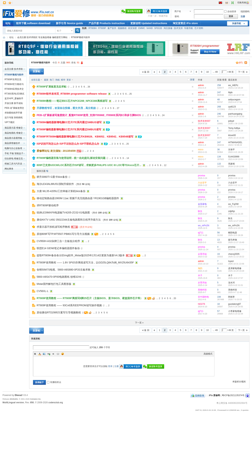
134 (219, 156)
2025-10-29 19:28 (236, 271)
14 (128, 158)
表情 (62, 354)
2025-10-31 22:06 (236, 264)
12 (165, 165)
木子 (200, 275)
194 (219, 297)
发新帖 (36, 71)
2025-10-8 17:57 (235, 278)
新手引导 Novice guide (69, 23)
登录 (110, 366)
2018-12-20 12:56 (236, 166)
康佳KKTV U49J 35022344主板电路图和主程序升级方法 (69, 219)
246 (219, 114)
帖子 (59, 30)
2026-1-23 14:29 (235, 131)
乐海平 (231, 149)
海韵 (200, 268)
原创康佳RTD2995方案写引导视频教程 (59, 312)
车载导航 (188, 28)
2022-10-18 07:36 (236, 95)
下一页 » (139, 322)
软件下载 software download (33, 23)
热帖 (57, 80)
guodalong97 (234, 304)
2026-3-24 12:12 (235, 178)
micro (200, 149)
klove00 (232, 135)
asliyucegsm (234, 99)
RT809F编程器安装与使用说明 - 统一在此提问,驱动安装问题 (71, 158)
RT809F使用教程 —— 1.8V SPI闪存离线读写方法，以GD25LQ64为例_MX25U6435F (85, 262)
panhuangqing (235, 114)
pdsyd (231, 121)
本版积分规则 (239, 381)
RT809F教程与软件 (80, 37)
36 (218, 149)
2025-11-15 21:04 (236, 249)
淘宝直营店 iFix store (185, 23)
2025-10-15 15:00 (236, 138)
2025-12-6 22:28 (235, 228)
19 (218, 254)
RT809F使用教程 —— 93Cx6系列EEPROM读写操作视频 (69, 305)
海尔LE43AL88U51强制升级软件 (55, 183)
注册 (243, 16)
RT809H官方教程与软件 (14, 85)
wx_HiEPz (233, 85)
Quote (53, 354)
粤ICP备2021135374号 (233, 395)
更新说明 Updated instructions (148, 23)
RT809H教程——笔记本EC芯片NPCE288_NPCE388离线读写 (72, 100)
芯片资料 (198, 28)
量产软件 (111, 28)
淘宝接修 (168, 28)
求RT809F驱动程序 (48, 205)
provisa (201, 175)
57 (218, 311)
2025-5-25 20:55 (235, 306)
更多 (69, 80)
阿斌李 (231, 297)
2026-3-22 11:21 (235, 185)
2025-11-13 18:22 (236, 257)
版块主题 (41, 171)
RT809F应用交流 (13, 79)
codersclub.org (55, 402)
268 (219, 106)
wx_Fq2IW (233, 204)
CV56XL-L (43, 291)
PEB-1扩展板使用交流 (14, 108)
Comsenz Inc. (35, 399)
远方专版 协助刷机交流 (14, 118)
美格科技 (202, 289)
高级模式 (208, 354)
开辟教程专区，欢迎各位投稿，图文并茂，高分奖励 (66, 108)
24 (163, 115)
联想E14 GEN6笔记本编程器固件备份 (58, 248)
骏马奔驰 (232, 240)
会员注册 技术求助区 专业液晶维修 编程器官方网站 (42, 37)
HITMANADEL (235, 142)
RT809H (93, 28)
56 (218, 232)
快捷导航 (236, 23)
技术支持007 (204, 121)
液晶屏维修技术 (12, 143)
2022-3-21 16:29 (235, 152)
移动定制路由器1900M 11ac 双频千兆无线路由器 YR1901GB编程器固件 (78, 198)
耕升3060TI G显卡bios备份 (52, 176)
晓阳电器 (232, 232)
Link (49, 354)
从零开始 (202, 254)
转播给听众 (54, 382)
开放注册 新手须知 (14, 103)
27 (118, 108)
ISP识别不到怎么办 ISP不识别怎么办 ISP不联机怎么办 (68, 143)
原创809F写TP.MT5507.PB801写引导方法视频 (63, 233)
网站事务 (9, 168)
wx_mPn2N (203, 225)
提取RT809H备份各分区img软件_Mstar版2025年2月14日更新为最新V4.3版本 (81, 255)
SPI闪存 (158, 28)
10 (207, 72)
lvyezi (231, 261)
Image (44, 354)
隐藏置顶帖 (192, 87)
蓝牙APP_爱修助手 (14, 98)
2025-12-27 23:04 (236, 221)
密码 (177, 16)
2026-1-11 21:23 (235, 214)
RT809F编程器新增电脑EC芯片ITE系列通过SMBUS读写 (69, 129)
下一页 (241, 72)
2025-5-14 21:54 (235, 314)
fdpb (230, 92)
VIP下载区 (10, 122)
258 (219, 85)
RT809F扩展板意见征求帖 (52, 86)
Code (58, 354)
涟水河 (231, 282)
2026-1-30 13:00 (235, 123)
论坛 (7, 23)
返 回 (146, 72)
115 (219, 164)
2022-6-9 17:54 (235, 102)
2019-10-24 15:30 (236, 116)
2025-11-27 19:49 (236, 242)
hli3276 (201, 304)
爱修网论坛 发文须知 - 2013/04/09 (56, 150)
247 (219, 92)
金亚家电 (202, 204)
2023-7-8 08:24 (235, 145)
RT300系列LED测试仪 (14, 94)
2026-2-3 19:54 (235, 207)
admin (201, 85)
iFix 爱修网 (4, 37)
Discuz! (19, 395)
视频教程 (122, 28)
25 (130, 94)
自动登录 (230, 11)
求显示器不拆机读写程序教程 (53, 226)
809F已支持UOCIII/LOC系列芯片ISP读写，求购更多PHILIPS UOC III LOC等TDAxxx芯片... (89, 165)
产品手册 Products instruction (107, 23)
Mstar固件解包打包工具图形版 (54, 283)
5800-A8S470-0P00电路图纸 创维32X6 (59, 276)
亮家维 (231, 164)
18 (218, 304)
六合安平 (202, 182)
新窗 (192, 79)
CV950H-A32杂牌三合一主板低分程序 (58, 241)
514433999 (233, 156)
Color (39, 354)
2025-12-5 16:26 (235, 235)
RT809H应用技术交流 (14, 89)
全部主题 (35, 80)
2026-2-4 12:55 (235, 199)
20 (175, 298)
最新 (46, 80)
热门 (52, 80)
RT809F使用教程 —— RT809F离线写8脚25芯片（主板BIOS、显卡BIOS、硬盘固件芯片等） (90, 298)
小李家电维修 (234, 311)
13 (218, 240)
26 (88, 86)
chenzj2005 (233, 254)
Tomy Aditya (234, 128)
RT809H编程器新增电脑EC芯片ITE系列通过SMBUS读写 (69, 122)
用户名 (177, 11)
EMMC (141, 28)
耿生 (200, 211)
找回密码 (245, 11)
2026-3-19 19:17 (235, 192)
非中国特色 (203, 297)
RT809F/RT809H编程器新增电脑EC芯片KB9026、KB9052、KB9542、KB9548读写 (85, 136)
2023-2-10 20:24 (235, 88)
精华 (63, 80)
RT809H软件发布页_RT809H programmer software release (72, 93)
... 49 (215, 72)
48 (218, 99)
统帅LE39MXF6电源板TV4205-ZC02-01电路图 (63, 212)
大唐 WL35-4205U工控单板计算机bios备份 (61, 191)
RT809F (102, 28)
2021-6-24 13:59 (235, 159)
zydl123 (232, 106)
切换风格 (243, 2)
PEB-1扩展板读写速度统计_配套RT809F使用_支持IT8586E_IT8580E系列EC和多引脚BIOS (89, 115)
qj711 (200, 232)
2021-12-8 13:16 (235, 109)
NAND (150, 28)
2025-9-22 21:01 (235, 285)
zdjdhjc (231, 211)
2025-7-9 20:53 (235, 299)
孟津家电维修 (234, 268)
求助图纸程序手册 (13, 112)
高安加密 (132, 28)
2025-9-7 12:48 (235, 292)
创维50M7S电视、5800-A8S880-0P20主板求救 (63, 269)
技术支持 (178, 28)
